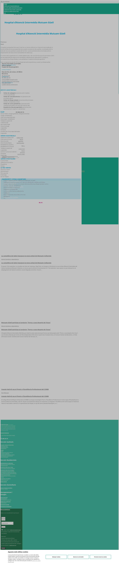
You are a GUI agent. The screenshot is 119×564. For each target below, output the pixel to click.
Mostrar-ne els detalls (78, 557)
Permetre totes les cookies (100, 557)
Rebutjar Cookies (56, 557)
